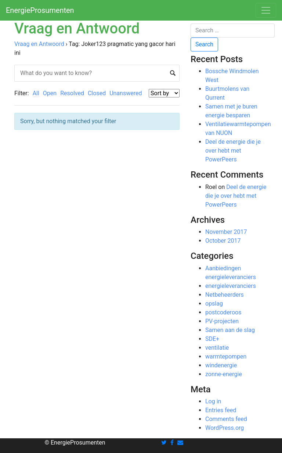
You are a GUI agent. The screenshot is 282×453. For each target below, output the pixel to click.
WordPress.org (224, 427)
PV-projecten (222, 321)
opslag (214, 303)
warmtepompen (225, 356)
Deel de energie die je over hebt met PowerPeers (233, 150)
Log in (213, 401)
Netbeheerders (224, 294)
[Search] (233, 31)
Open (50, 93)
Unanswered (125, 93)
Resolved (72, 93)
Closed (97, 93)
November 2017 (226, 231)
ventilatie (217, 347)
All (36, 93)
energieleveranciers (230, 285)
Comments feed (226, 418)
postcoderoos (223, 312)
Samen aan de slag (230, 330)
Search (204, 44)
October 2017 (223, 240)
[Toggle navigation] (266, 10)
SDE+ (212, 338)
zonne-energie (223, 374)
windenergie (221, 365)
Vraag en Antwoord (39, 43)
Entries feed (220, 410)
